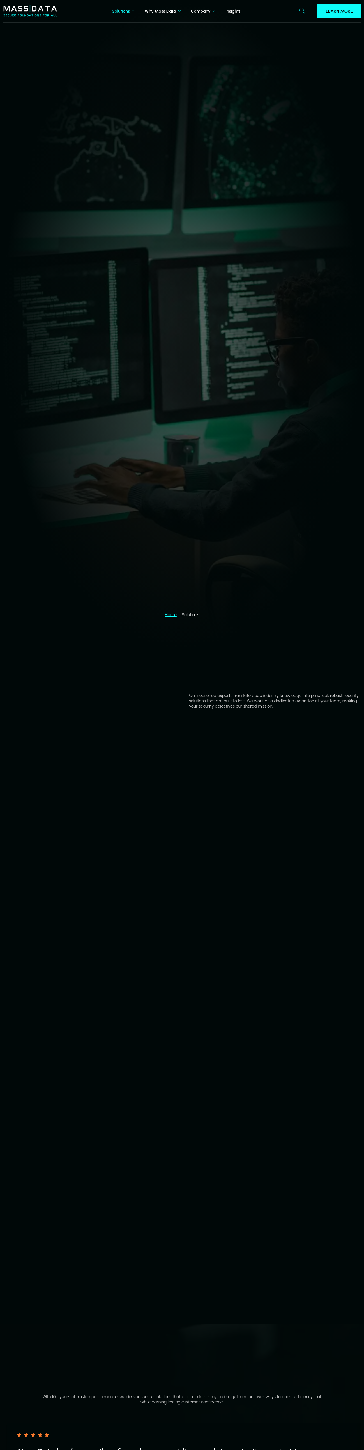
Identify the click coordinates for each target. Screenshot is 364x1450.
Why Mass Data (163, 11)
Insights (233, 11)
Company (203, 11)
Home (171, 614)
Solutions (123, 11)
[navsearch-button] (302, 11)
